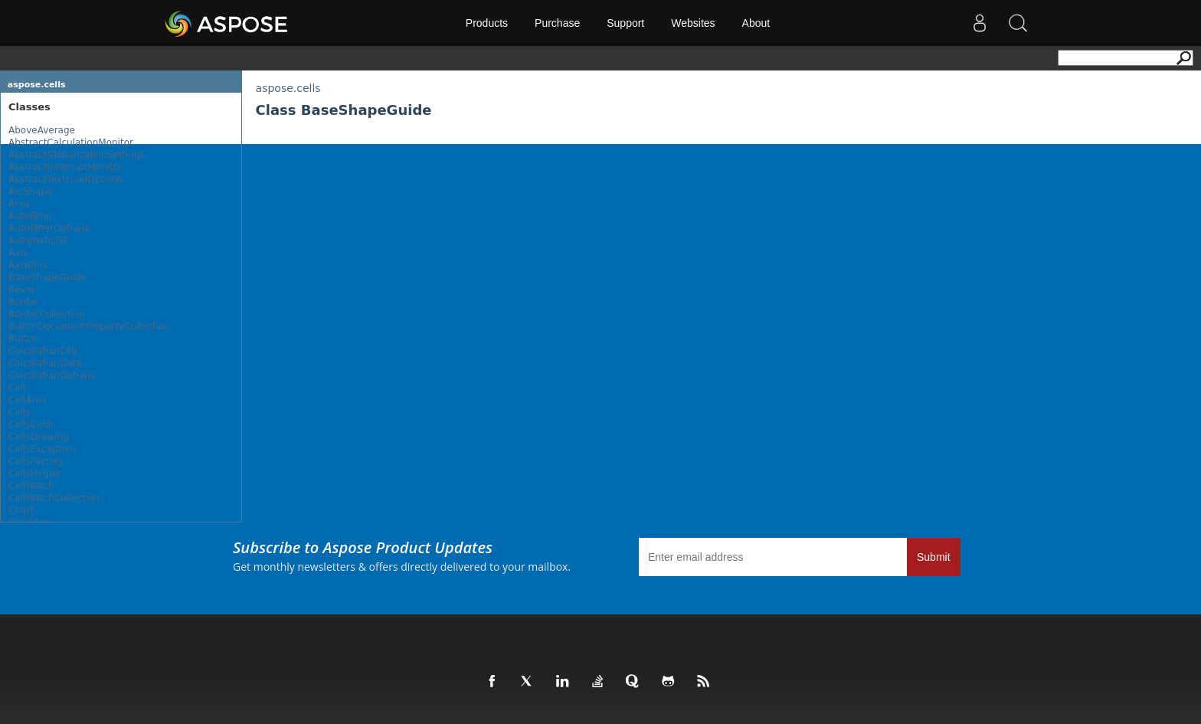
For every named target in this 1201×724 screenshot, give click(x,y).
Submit (934, 557)
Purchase (557, 23)
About (756, 23)
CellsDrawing (38, 436)
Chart (21, 510)
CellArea (27, 400)
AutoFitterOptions (48, 228)
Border (23, 301)
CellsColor (31, 424)
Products (487, 23)
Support (625, 23)
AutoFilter (30, 216)
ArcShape (30, 191)
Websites (693, 23)
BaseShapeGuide (47, 277)
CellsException (42, 449)
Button (23, 338)
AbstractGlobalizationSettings (76, 154)
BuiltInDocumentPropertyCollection (89, 326)
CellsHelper (34, 473)
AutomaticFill (38, 240)
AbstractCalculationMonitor (70, 142)
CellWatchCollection (54, 498)
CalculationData (45, 363)
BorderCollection (46, 314)
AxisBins (27, 265)
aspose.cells (37, 85)
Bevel (21, 289)
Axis (18, 252)
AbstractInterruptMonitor (65, 167)
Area (19, 203)
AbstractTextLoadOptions (65, 179)
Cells (19, 412)
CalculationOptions (51, 375)
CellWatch (31, 485)
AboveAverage (41, 130)
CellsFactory (36, 461)
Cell (16, 387)
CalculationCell (42, 351)
